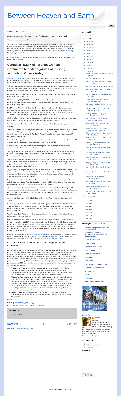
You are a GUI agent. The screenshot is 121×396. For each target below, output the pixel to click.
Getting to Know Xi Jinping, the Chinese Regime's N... (96, 115)
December (90, 41)
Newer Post (12, 324)
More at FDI (11, 300)
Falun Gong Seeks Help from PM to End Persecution (98, 187)
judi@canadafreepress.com (52, 238)
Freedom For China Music (94, 268)
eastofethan (89, 257)
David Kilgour (90, 250)
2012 (87, 39)
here (34, 40)
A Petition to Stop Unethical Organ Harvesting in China (97, 228)
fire (70, 57)
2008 (87, 209)
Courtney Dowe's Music (93, 247)
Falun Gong (69, 51)
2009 (87, 207)
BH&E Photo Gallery (92, 240)
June (88, 59)
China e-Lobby (90, 243)
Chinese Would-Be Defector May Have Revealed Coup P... (99, 105)
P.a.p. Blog (89, 278)
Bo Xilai (15, 305)
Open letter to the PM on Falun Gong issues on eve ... (98, 158)
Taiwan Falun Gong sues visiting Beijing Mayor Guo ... (97, 100)
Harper (34, 305)
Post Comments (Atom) (25, 329)
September (91, 50)
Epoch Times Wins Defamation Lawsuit (99, 86)
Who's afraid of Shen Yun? (94, 282)
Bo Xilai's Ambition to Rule (95, 79)
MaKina (97, 318)
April (88, 65)
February (90, 71)
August (89, 53)
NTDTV (87, 275)
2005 (87, 218)
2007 (87, 212)
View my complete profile (90, 336)
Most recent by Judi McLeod (41, 234)
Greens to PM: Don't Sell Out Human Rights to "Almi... (98, 163)
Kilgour (40, 305)
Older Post (72, 324)
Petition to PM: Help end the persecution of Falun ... (95, 177)
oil (65, 57)
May (88, 62)
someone (38, 57)
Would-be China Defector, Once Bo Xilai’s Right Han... (98, 110)
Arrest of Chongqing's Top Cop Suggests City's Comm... (96, 129)
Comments (88, 348)
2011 (87, 200)
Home (43, 324)
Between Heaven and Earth (50, 16)
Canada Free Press (14, 78)
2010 (87, 203)
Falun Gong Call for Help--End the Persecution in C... (97, 124)
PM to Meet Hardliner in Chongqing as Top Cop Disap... (99, 134)
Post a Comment (18, 314)
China (21, 305)
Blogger (69, 389)
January (90, 197)
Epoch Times (89, 261)
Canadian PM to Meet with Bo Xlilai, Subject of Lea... (98, 153)
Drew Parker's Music (92, 254)
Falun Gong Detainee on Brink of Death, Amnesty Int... (97, 144)
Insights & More (90, 271)
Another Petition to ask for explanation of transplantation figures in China (96, 234)
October (90, 47)
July (88, 56)
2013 (87, 36)
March (89, 68)
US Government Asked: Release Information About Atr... (97, 119)
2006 (87, 216)
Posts (86, 344)
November (90, 44)
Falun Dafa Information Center (96, 264)
